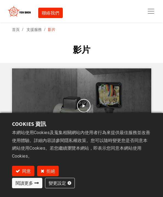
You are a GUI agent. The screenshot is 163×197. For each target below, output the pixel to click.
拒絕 (50, 171)
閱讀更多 (24, 183)
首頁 (16, 29)
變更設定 (57, 183)
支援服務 (34, 29)
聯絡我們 (50, 13)
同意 (26, 171)
